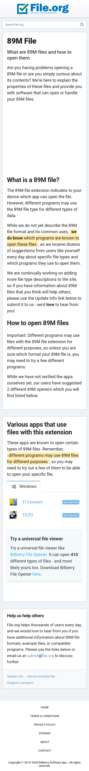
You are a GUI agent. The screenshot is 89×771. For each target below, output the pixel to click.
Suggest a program (20, 682)
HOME (45, 707)
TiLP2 (27, 514)
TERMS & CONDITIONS (44, 716)
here (36, 574)
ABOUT (44, 742)
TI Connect (32, 502)
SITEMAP (45, 733)
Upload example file (41, 676)
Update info (15, 676)
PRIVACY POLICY (45, 724)
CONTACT (44, 750)
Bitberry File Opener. (29, 554)
